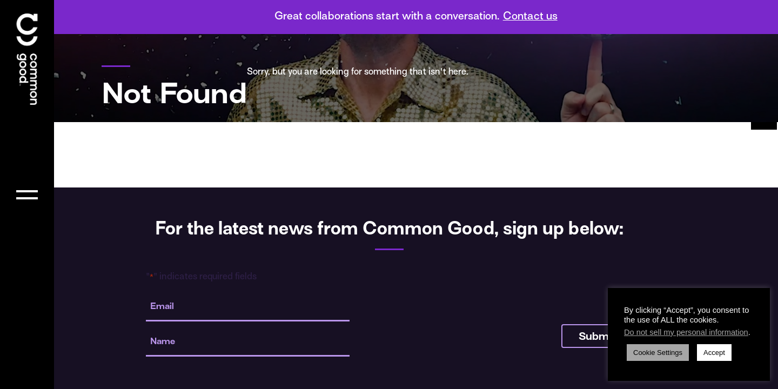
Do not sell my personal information (686, 332)
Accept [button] (714, 352)
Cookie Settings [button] (657, 352)
